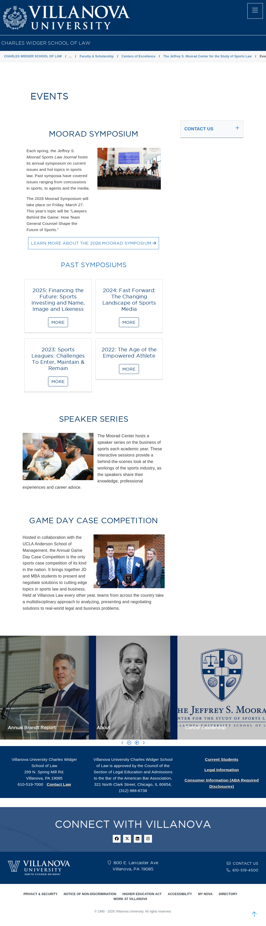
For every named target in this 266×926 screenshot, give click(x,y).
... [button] (70, 56)
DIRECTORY (228, 894)
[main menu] (255, 11)
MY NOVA (205, 894)
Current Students (221, 759)
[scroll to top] (254, 914)
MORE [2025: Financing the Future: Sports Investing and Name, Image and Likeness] (58, 322)
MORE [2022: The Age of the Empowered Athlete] (129, 369)
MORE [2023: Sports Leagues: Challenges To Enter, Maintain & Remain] (58, 381)
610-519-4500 (245, 870)
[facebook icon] (117, 839)
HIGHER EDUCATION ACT (142, 894)
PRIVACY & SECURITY (40, 894)
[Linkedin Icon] (138, 839)
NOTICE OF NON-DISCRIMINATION (90, 894)
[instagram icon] (148, 839)
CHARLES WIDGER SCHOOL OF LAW (45, 43)
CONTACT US (245, 863)
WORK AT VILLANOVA (130, 899)
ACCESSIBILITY (180, 894)
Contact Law (59, 784)
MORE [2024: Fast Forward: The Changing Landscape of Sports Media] (129, 322)
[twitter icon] (127, 839)
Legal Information (221, 770)
